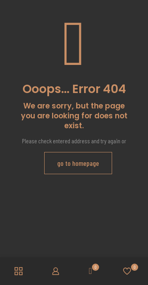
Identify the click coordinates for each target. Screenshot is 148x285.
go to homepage (78, 163)
